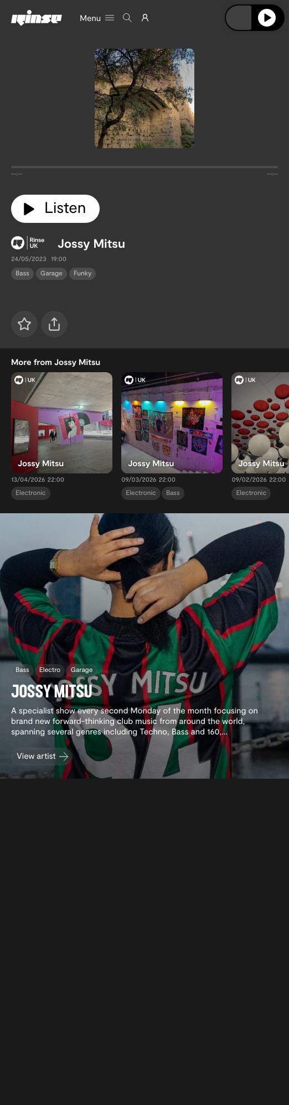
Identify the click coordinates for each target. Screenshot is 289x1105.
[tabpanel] (144, 169)
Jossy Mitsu (91, 243)
